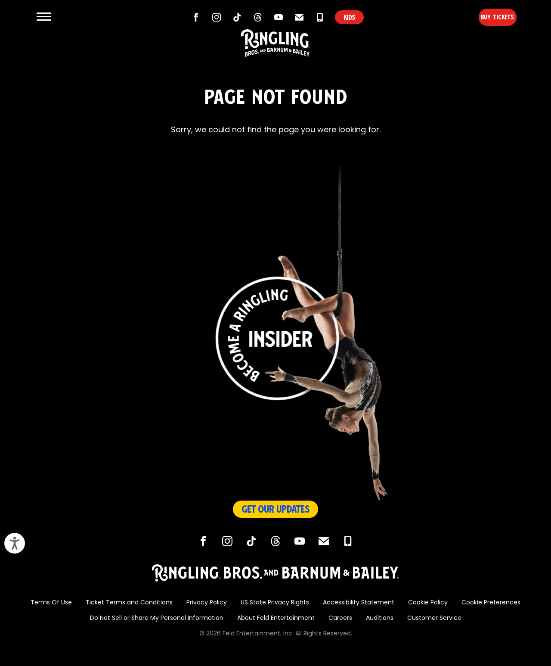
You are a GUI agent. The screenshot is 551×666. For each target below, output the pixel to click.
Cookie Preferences (490, 603)
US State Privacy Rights (275, 603)
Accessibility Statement (358, 603)
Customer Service (434, 618)
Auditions (379, 618)
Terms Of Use (51, 603)
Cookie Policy (428, 603)
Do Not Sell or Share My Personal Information (156, 618)
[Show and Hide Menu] (43, 17)
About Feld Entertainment (276, 618)
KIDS (349, 17)
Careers (340, 618)
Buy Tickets (483, 17)
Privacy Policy (206, 603)
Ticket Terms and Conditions (129, 603)
